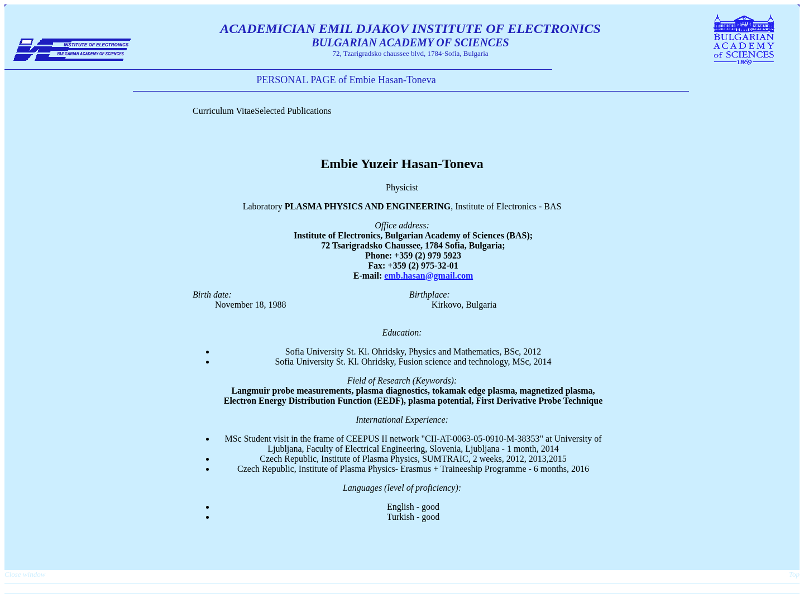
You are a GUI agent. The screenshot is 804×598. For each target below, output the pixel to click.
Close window (24, 574)
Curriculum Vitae (224, 111)
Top (794, 574)
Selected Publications (293, 111)
